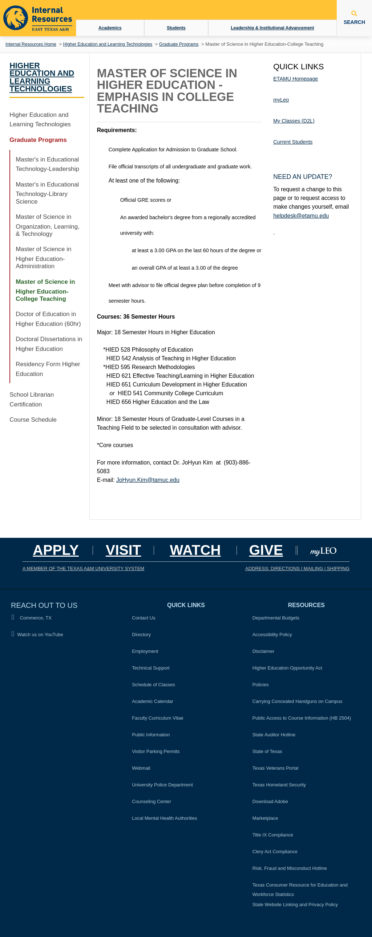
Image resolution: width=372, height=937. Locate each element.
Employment (145, 651)
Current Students (292, 142)
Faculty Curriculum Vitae (157, 718)
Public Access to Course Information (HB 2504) (301, 718)
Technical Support (150, 668)
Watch (195, 550)
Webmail (141, 768)
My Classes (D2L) (294, 121)
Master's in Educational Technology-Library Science (47, 193)
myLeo (281, 100)
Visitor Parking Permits (155, 751)
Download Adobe (270, 801)
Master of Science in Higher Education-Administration (43, 258)
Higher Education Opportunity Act (287, 668)
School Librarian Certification (31, 399)
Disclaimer (263, 651)
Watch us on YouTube (37, 634)
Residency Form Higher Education (48, 369)
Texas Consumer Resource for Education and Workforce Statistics (300, 889)
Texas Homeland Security (279, 784)
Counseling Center (151, 801)
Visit (123, 550)
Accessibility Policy (272, 634)
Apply (55, 550)
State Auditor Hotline (274, 734)
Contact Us (143, 618)
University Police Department (162, 784)
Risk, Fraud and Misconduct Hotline (289, 868)
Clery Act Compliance (275, 851)
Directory (141, 634)
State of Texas (267, 751)
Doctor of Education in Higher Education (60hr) (48, 319)
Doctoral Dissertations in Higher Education (49, 344)
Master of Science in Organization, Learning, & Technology (48, 225)
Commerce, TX (32, 617)
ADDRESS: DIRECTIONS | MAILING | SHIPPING (297, 568)
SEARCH (354, 18)
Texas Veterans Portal (275, 768)
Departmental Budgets (275, 618)
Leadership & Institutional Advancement (272, 27)
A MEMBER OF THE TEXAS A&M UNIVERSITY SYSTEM (83, 568)
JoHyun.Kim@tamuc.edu (147, 480)
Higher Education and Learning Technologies (107, 44)
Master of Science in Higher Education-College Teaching (45, 290)
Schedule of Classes (153, 684)
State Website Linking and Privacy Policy (295, 904)
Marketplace (265, 818)
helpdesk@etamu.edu (301, 216)
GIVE (266, 550)
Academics (109, 27)
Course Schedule (33, 419)
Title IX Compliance (272, 835)
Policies (262, 683)
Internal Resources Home (30, 44)
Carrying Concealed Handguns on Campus (297, 701)
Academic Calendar (152, 701)
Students (176, 27)
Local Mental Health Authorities (164, 818)
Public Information (151, 734)
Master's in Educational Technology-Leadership (47, 164)
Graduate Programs (178, 44)
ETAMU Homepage (295, 79)
